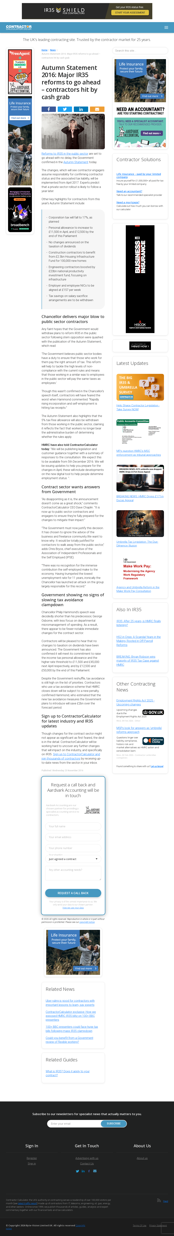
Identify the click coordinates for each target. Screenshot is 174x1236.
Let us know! (157, 766)
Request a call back (73, 893)
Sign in (32, 1163)
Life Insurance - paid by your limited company (138, 175)
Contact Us (87, 1163)
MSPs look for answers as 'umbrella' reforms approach (139, 730)
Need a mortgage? (127, 202)
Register (32, 1158)
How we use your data (73, 907)
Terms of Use (139, 1225)
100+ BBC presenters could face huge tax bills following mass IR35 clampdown (72, 1028)
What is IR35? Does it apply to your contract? (68, 1073)
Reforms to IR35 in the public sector (65, 153)
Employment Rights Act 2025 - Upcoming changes (135, 702)
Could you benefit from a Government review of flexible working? (69, 1040)
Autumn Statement (75, 162)
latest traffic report (27, 1203)
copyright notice (87, 922)
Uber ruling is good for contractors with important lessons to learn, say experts (70, 1002)
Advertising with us (86, 1158)
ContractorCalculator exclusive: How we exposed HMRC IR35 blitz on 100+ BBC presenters (71, 1016)
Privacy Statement (158, 1225)
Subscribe (113, 1123)
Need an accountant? (129, 191)
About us (142, 1158)
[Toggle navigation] (166, 27)
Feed (165, 1201)
